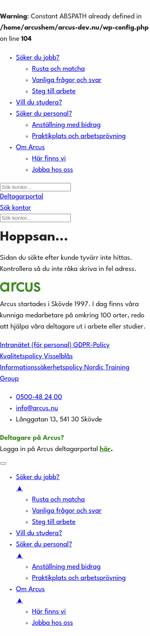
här (105, 449)
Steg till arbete (54, 91)
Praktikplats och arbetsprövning (79, 136)
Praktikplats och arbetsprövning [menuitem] (79, 578)
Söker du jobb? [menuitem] (83, 484)
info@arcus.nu (37, 408)
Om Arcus (30, 147)
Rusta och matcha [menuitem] (58, 499)
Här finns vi (49, 158)
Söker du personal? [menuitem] (83, 551)
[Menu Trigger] (3, 463)
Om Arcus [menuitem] (83, 596)
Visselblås (58, 356)
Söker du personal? (44, 113)
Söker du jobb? (38, 57)
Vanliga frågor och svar (67, 80)
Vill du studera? (39, 102)
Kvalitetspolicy (22, 356)
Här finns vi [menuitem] (49, 611)
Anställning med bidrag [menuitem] (66, 567)
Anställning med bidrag (66, 125)
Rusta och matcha (58, 69)
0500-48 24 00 (39, 397)
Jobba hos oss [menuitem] (52, 623)
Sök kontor (15, 208)
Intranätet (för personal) (36, 345)
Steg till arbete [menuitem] (54, 522)
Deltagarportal (21, 196)
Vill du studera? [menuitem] (39, 533)
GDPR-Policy (91, 345)
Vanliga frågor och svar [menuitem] (67, 511)
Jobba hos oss (52, 170)
